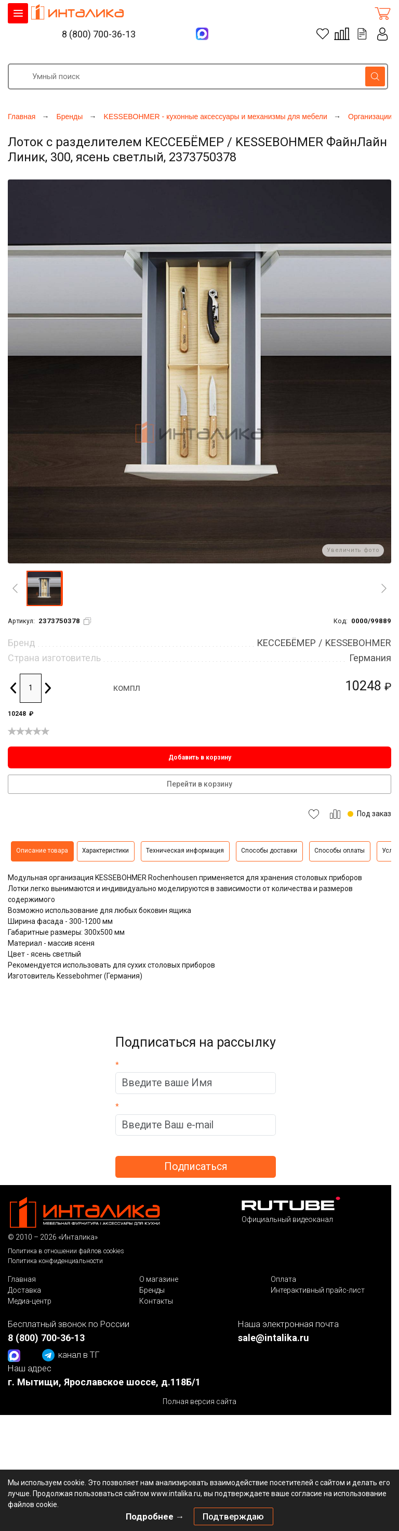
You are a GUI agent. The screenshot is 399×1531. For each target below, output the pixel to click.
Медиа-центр (29, 1301)
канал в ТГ (71, 1355)
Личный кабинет (383, 34)
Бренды (152, 1290)
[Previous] (15, 588)
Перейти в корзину (199, 784)
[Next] (384, 588)
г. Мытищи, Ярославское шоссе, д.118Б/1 (104, 1381)
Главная (22, 1279)
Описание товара (42, 850)
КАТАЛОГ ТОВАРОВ (18, 13)
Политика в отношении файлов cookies (66, 1251)
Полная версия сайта (199, 1401)
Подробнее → (155, 1516)
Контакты (156, 1301)
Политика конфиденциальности (55, 1261)
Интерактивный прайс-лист (318, 1290)
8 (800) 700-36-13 (99, 34)
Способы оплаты (339, 850)
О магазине (158, 1279)
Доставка (24, 1290)
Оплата (283, 1279)
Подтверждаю (233, 1516)
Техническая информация (185, 850)
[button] (44, 588)
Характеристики (105, 850)
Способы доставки (269, 850)
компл (126, 688)
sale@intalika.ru (273, 1337)
